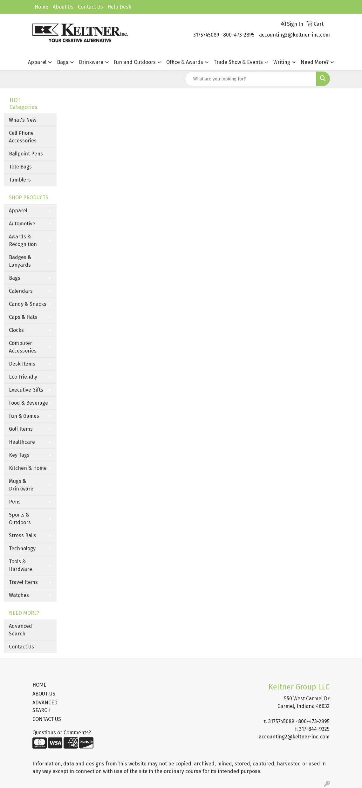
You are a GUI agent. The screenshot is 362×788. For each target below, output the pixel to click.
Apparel (37, 62)
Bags (62, 62)
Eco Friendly (23, 377)
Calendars (21, 291)
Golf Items (21, 429)
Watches (19, 595)
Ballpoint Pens (26, 154)
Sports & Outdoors (20, 518)
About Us (63, 7)
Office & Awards (184, 62)
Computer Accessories (23, 347)
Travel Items (23, 582)
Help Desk (119, 7)
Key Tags (19, 455)
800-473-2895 (239, 35)
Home (41, 7)
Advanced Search (20, 630)
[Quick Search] (251, 79)
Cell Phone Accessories (23, 137)
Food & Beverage (28, 403)
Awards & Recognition (23, 240)
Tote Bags (20, 167)
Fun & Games (24, 416)
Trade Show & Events (238, 62)
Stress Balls (22, 535)
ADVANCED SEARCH (45, 706)
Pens (15, 502)
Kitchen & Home (28, 468)
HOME (39, 685)
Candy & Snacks (27, 304)
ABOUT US (43, 694)
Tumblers (20, 180)
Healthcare (22, 442)
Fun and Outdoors (135, 62)
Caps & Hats (23, 317)
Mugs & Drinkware (21, 485)
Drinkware (91, 62)
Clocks (16, 330)
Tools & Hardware (20, 565)
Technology (22, 548)
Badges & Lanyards (20, 261)
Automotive (22, 224)
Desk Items (22, 364)
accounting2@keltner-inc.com (294, 35)
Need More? (315, 62)
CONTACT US (46, 719)
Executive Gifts (26, 390)
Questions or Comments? (61, 733)
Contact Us (90, 7)
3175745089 (206, 35)
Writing (281, 62)
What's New (22, 120)
